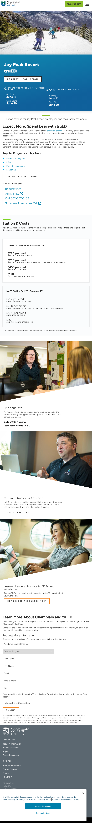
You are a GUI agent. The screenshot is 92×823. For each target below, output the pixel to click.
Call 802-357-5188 (17, 198)
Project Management (15, 166)
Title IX (6, 777)
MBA (8, 162)
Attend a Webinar (10, 747)
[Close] (83, 793)
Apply (5, 751)
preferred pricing (54, 130)
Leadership (11, 170)
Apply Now (12, 193)
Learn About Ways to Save (16, 425)
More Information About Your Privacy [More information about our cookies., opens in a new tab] (65, 799)
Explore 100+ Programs (15, 422)
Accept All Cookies (43, 806)
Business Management (16, 158)
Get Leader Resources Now (26, 601)
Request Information (22, 79)
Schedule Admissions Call (21, 203)
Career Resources (11, 755)
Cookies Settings (43, 813)
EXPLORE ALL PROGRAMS (22, 176)
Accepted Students (12, 765)
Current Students (10, 769)
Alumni (6, 773)
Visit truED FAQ (18, 512)
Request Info (74, 4)
